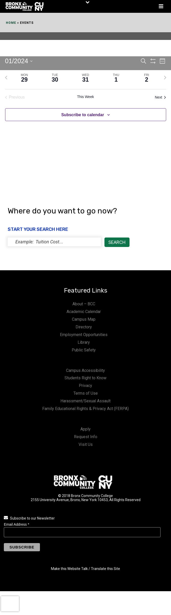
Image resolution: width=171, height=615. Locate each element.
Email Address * (16, 524)
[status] (54, 242)
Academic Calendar (84, 311)
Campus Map (83, 319)
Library (84, 342)
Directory (84, 327)
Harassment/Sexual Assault (85, 400)
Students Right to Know (85, 377)
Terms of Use (85, 393)
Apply (85, 429)
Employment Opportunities (84, 334)
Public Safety (84, 350)
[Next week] (165, 77)
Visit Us (86, 444)
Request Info (85, 436)
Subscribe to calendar (82, 115)
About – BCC (83, 303)
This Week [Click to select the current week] (85, 97)
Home (11, 23)
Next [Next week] (160, 97)
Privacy (85, 385)
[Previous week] (6, 77)
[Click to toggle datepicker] (19, 61)
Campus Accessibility (85, 370)
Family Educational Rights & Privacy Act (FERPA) (85, 408)
